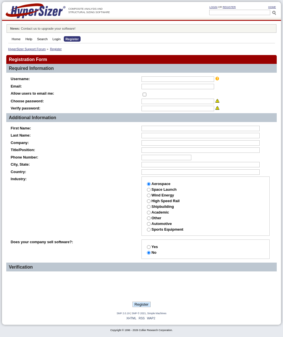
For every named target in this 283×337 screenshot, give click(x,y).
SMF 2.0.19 (123, 313)
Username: (20, 79)
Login (213, 7)
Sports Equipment (165, 229)
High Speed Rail (163, 201)
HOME (272, 7)
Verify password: (25, 108)
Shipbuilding (160, 206)
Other (154, 218)
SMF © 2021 (139, 313)
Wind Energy (160, 195)
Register (229, 7)
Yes (152, 247)
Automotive (159, 224)
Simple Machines (156, 313)
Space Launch (162, 189)
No (151, 252)
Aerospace (158, 184)
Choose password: (27, 101)
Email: (16, 86)
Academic (158, 212)
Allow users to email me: (32, 93)
